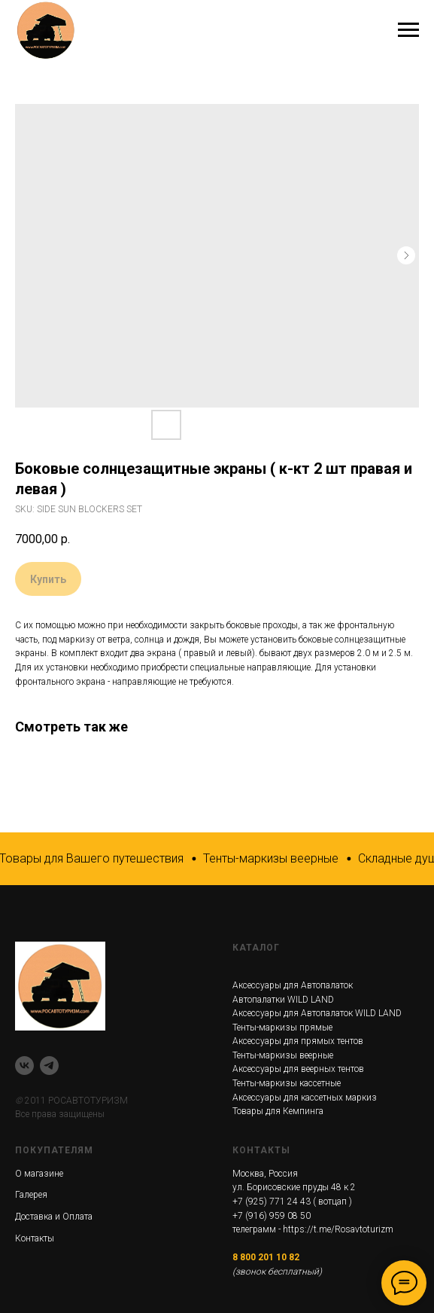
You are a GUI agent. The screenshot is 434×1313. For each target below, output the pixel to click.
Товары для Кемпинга (277, 1111)
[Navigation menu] (408, 30)
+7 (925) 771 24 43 (271, 1201)
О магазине (39, 1173)
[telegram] (49, 1065)
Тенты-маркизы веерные (282, 1055)
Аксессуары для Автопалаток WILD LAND (317, 1013)
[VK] (24, 1065)
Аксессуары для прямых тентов (297, 1041)
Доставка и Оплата (54, 1216)
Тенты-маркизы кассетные (286, 1083)
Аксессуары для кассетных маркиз (304, 1097)
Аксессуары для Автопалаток (292, 985)
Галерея (31, 1194)
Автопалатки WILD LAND (283, 999)
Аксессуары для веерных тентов (298, 1069)
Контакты (34, 1238)
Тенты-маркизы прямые (282, 1027)
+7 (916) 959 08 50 (271, 1216)
